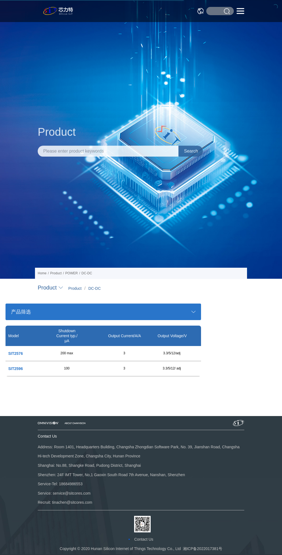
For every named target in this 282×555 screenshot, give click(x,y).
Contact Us (143, 539)
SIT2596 (15, 368)
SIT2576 (15, 353)
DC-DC (94, 288)
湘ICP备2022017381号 (202, 548)
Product (75, 288)
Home (42, 273)
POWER (71, 273)
